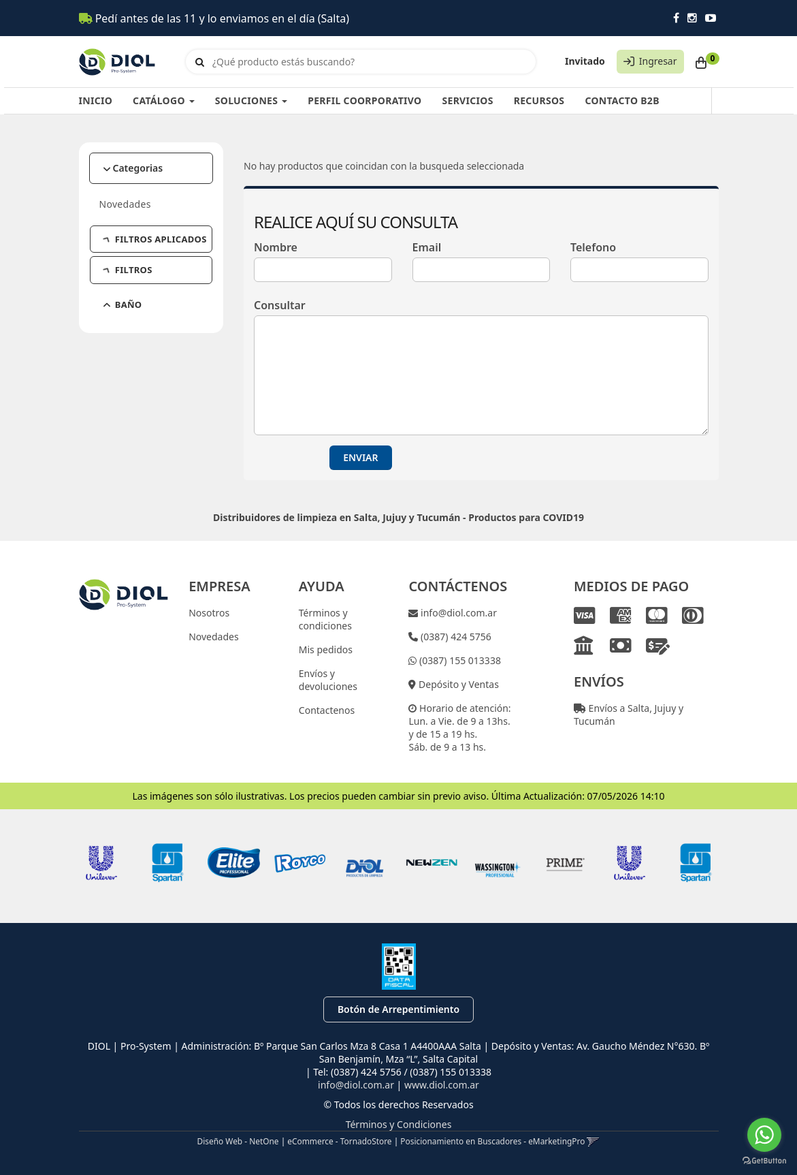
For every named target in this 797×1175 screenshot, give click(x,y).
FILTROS (128, 270)
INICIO (96, 100)
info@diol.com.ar (457, 612)
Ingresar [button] (658, 60)
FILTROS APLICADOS (155, 239)
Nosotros (209, 612)
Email (427, 247)
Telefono (593, 247)
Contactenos (327, 710)
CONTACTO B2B (622, 100)
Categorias (138, 167)
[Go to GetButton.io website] (764, 1161)
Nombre (275, 247)
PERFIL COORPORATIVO (364, 100)
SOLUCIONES (251, 100)
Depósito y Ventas (457, 684)
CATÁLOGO (164, 100)
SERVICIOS (467, 100)
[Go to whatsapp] (764, 1135)
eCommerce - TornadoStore (339, 1140)
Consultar (280, 305)
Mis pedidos (326, 649)
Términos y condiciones (325, 619)
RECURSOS (539, 100)
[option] (102, 863)
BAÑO (123, 304)
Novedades (125, 204)
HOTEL (124, 328)
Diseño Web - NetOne (238, 1140)
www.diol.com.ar (441, 1084)
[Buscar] (199, 62)
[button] (593, 1140)
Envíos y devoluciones (328, 680)
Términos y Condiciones (399, 1124)
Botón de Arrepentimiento (398, 1009)
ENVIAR (360, 457)
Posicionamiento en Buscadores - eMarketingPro (492, 1140)
